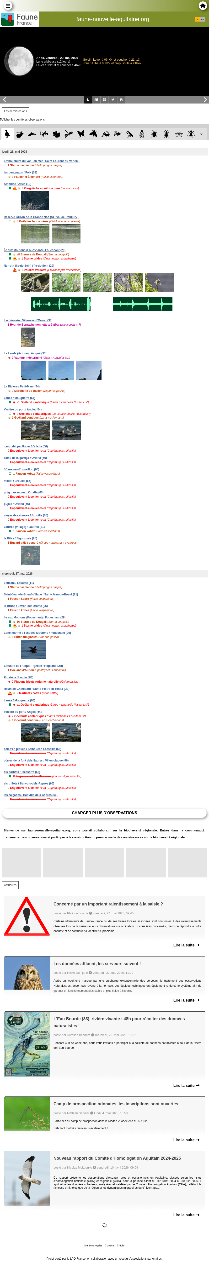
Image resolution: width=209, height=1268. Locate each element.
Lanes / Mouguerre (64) (19, 398)
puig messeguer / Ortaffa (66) (23, 492)
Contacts (109, 1245)
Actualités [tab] (10, 885)
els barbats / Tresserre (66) (22, 772)
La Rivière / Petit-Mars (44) (22, 386)
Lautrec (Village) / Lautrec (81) (24, 527)
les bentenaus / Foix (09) (20, 172)
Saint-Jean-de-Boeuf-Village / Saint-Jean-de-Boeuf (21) (41, 594)
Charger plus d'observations (104, 813)
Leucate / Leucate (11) (19, 583)
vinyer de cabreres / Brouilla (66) (26, 515)
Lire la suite (186, 945)
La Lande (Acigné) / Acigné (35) (25, 353)
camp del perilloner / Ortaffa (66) (26, 446)
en (202, 19)
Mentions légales (93, 1245)
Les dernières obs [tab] (15, 111)
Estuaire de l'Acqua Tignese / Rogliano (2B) (33, 666)
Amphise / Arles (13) (17, 184)
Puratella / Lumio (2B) (18, 677)
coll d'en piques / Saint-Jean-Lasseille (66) (32, 749)
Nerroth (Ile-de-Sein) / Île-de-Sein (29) (29, 265)
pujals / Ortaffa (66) (17, 504)
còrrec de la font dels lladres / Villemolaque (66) (36, 760)
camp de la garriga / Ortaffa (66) (25, 458)
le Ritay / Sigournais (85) (20, 538)
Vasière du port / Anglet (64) (23, 409)
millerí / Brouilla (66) (17, 481)
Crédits (121, 1245)
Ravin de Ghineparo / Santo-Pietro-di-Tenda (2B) (36, 689)
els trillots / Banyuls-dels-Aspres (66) (29, 783)
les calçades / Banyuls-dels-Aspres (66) (31, 795)
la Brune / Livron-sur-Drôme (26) (26, 606)
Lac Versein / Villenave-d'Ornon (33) (28, 320)
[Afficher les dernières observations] (23, 119)
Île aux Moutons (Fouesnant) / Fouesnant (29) (34, 250)
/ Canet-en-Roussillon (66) (21, 469)
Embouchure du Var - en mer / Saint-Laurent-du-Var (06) (42, 161)
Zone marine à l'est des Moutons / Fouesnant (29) (37, 632)
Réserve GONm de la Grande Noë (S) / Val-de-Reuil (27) (41, 217)
